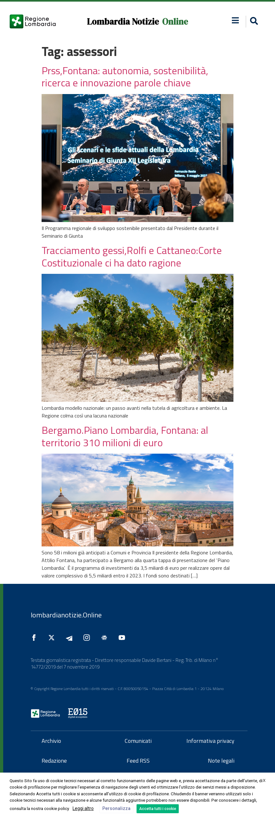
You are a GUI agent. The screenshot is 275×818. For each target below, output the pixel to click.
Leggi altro (83, 808)
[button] (253, 22)
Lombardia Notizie (123, 22)
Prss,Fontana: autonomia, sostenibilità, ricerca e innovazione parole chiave (125, 76)
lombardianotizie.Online (66, 614)
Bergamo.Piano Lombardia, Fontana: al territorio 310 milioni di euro (125, 436)
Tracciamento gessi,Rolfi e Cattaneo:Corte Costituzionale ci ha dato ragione (132, 256)
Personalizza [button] (116, 808)
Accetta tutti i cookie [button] (157, 808)
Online (175, 22)
